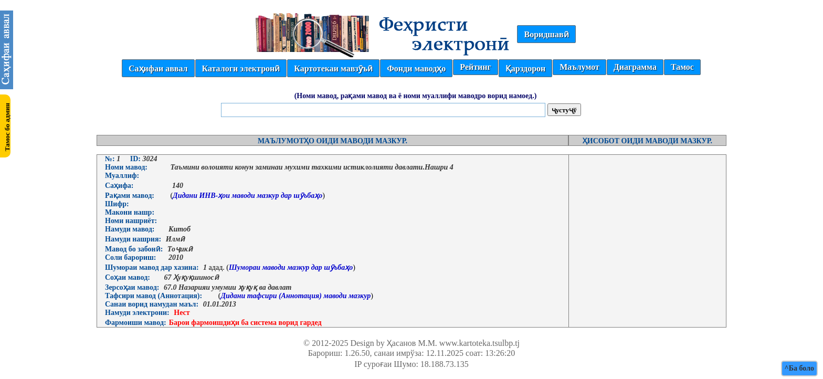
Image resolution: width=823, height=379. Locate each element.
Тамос (682, 66)
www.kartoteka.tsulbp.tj (479, 343)
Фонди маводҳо (416, 68)
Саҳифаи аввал (158, 68)
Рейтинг (475, 66)
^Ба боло (799, 368)
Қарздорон (525, 68)
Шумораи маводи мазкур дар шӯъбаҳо (291, 267)
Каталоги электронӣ (241, 68)
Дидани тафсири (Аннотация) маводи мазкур (295, 296)
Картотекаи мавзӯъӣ (333, 68)
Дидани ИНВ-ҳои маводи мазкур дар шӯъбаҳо (247, 195)
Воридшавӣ (546, 34)
